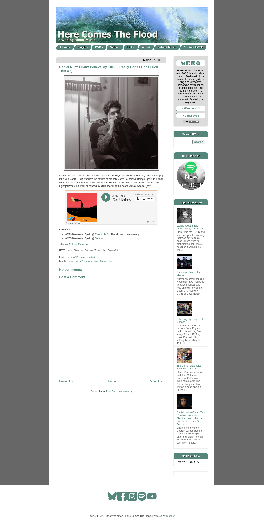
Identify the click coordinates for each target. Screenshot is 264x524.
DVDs (99, 47)
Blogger (170, 516)
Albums (65, 47)
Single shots (106, 261)
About (146, 47)
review (69, 250)
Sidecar (99, 238)
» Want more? (191, 108)
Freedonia (100, 234)
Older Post (157, 381)
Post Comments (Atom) (119, 391)
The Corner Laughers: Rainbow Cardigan (189, 367)
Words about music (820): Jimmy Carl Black (190, 227)
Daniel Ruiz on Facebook (75, 244)
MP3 (82, 261)
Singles (83, 47)
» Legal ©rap (191, 115)
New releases (92, 261)
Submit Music (167, 47)
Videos (115, 47)
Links (130, 47)
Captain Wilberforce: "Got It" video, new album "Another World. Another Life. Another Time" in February (191, 418)
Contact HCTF (193, 47)
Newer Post (66, 381)
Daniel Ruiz (72, 261)
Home (112, 381)
